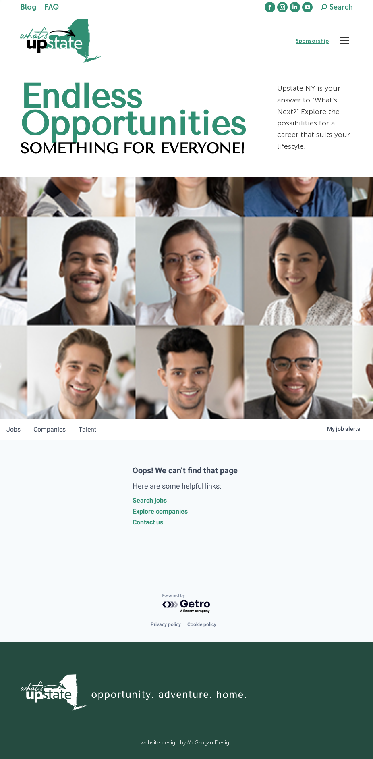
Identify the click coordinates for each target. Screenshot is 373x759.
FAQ (51, 7)
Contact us (148, 522)
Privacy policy (166, 624)
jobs (13, 429)
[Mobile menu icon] (345, 41)
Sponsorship (312, 41)
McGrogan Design (209, 743)
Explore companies (160, 511)
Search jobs (150, 500)
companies (49, 429)
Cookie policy (201, 624)
